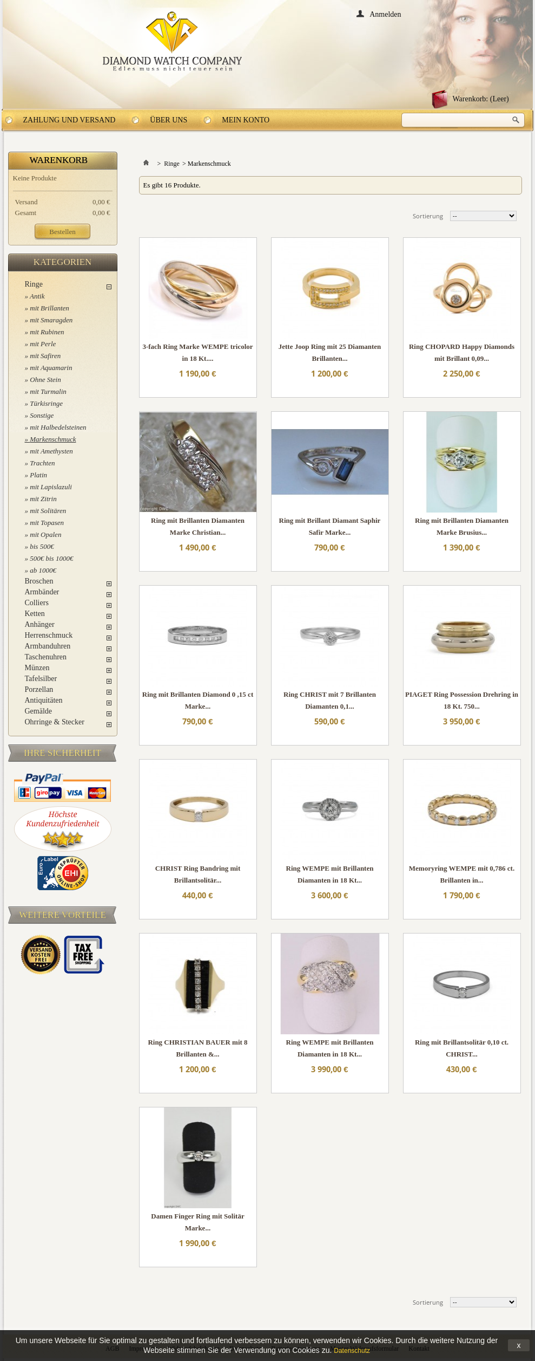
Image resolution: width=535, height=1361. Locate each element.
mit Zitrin (43, 499)
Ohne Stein (45, 379)
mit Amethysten (51, 451)
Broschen (39, 581)
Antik (37, 296)
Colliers (37, 603)
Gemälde (38, 711)
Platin (38, 475)
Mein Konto (245, 120)
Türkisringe (46, 403)
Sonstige (42, 415)
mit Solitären (48, 511)
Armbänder (42, 592)
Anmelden (385, 13)
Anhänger (40, 624)
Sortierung (428, 216)
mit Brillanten (49, 308)
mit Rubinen (47, 332)
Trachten (42, 463)
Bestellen (62, 232)
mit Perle (43, 344)
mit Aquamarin (51, 368)
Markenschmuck (53, 439)
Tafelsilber (41, 679)
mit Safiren (45, 356)
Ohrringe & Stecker (54, 722)
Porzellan (39, 689)
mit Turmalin (48, 391)
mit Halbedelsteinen (58, 427)
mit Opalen (45, 534)
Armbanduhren (48, 646)
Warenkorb (59, 160)
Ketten (35, 614)
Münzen (37, 668)
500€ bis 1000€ (51, 558)
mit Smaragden (51, 320)
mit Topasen (47, 523)
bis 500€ (42, 546)
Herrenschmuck (49, 635)
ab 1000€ (43, 570)
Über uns (168, 120)
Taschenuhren (46, 657)
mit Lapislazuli (51, 487)
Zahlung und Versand (69, 120)
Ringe (34, 284)
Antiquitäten (44, 700)
